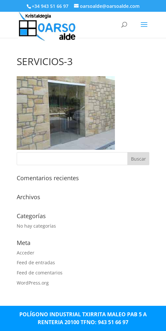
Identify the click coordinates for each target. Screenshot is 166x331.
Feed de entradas (36, 262)
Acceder (25, 253)
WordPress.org (33, 283)
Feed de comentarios (40, 273)
